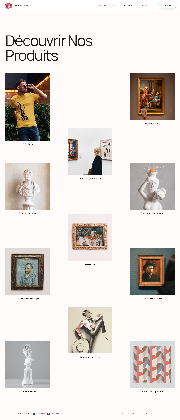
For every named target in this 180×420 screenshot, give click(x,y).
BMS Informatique (23, 6)
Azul (114, 5)
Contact (143, 5)
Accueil (102, 5)
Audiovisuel (128, 5)
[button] (167, 5)
